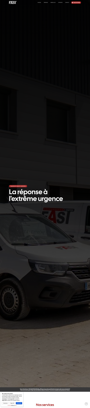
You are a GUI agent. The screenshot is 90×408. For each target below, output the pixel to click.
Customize (5, 403)
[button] (18, 186)
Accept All (19, 403)
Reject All (12, 403)
